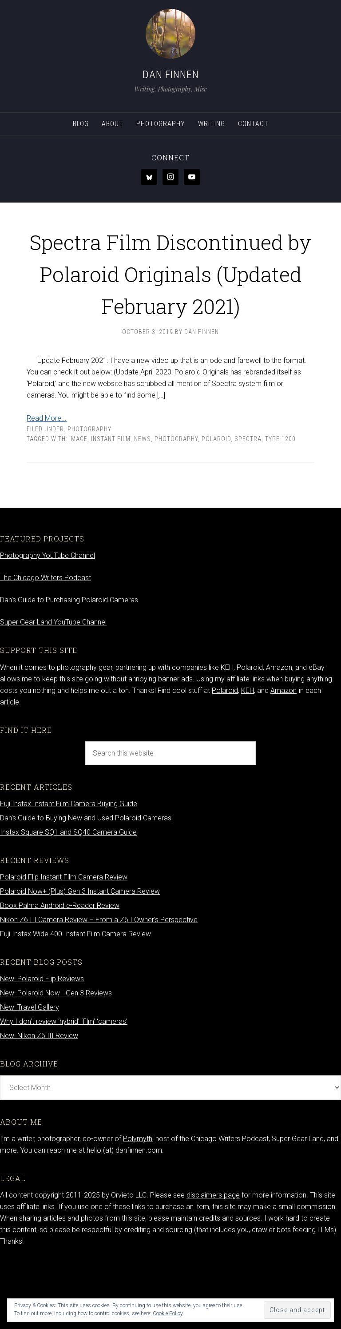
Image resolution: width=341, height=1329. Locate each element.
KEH (247, 754)
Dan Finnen (171, 74)
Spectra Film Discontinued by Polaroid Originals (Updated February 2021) (170, 303)
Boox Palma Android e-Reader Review (59, 969)
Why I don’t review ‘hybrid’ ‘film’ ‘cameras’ (63, 1085)
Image (78, 502)
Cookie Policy (168, 1313)
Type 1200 (280, 502)
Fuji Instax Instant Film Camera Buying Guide (68, 867)
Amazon (283, 754)
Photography (89, 493)
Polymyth (137, 1202)
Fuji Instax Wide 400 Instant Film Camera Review (75, 998)
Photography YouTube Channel (47, 619)
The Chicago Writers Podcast (45, 641)
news (142, 502)
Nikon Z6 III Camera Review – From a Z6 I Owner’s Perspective (99, 983)
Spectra (248, 502)
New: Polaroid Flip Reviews (42, 1043)
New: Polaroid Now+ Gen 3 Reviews (56, 1057)
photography (176, 502)
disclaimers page (213, 1259)
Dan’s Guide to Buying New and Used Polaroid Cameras (85, 882)
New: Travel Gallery (29, 1071)
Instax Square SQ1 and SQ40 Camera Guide (68, 896)
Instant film (111, 502)
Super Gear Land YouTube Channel (53, 686)
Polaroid (216, 502)
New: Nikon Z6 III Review (39, 1099)
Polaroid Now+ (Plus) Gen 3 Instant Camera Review (80, 955)
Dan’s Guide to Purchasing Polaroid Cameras (69, 664)
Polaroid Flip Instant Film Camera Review (63, 941)
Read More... (47, 482)
